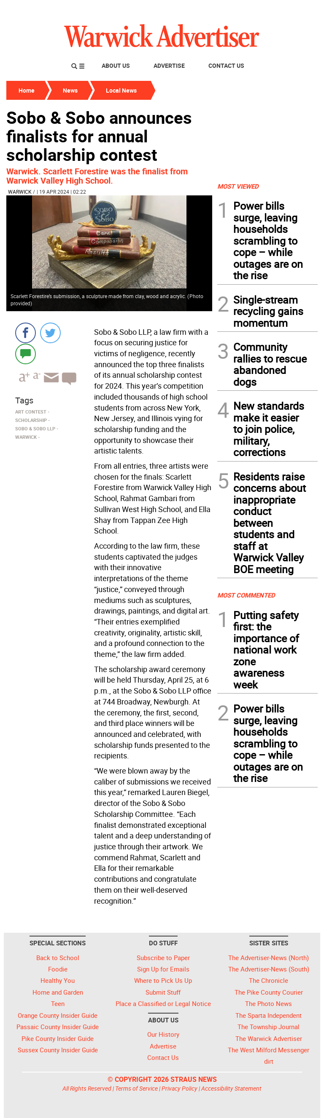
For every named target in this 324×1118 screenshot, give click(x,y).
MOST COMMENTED (246, 595)
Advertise (169, 65)
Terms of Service (136, 1088)
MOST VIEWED (238, 186)
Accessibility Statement (231, 1088)
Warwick (20, 191)
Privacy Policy (179, 1088)
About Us (116, 65)
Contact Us (226, 65)
